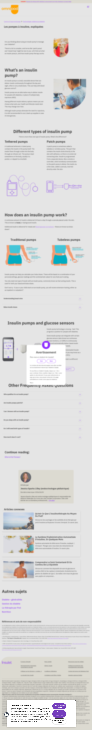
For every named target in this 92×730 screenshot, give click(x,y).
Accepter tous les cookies (59, 706)
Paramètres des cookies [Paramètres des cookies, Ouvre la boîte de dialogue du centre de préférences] (59, 721)
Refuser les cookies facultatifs (59, 714)
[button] (6, 714)
